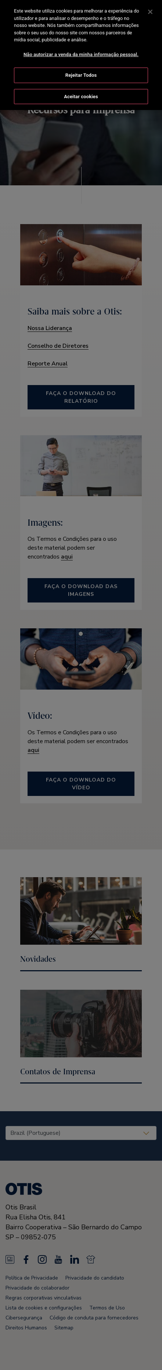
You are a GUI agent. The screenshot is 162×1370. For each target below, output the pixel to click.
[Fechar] (150, 11)
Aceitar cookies (81, 96)
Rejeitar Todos (81, 74)
